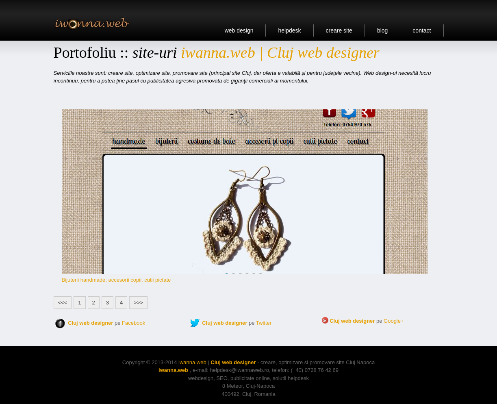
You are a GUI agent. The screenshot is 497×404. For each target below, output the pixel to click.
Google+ (394, 321)
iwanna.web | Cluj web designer (280, 52)
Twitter (263, 323)
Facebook (133, 323)
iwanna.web (192, 362)
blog (382, 30)
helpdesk (289, 30)
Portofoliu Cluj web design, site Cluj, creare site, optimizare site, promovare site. (95, 23)
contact (421, 30)
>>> (138, 303)
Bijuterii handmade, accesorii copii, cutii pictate (116, 280)
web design (239, 30)
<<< (62, 303)
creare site (339, 30)
